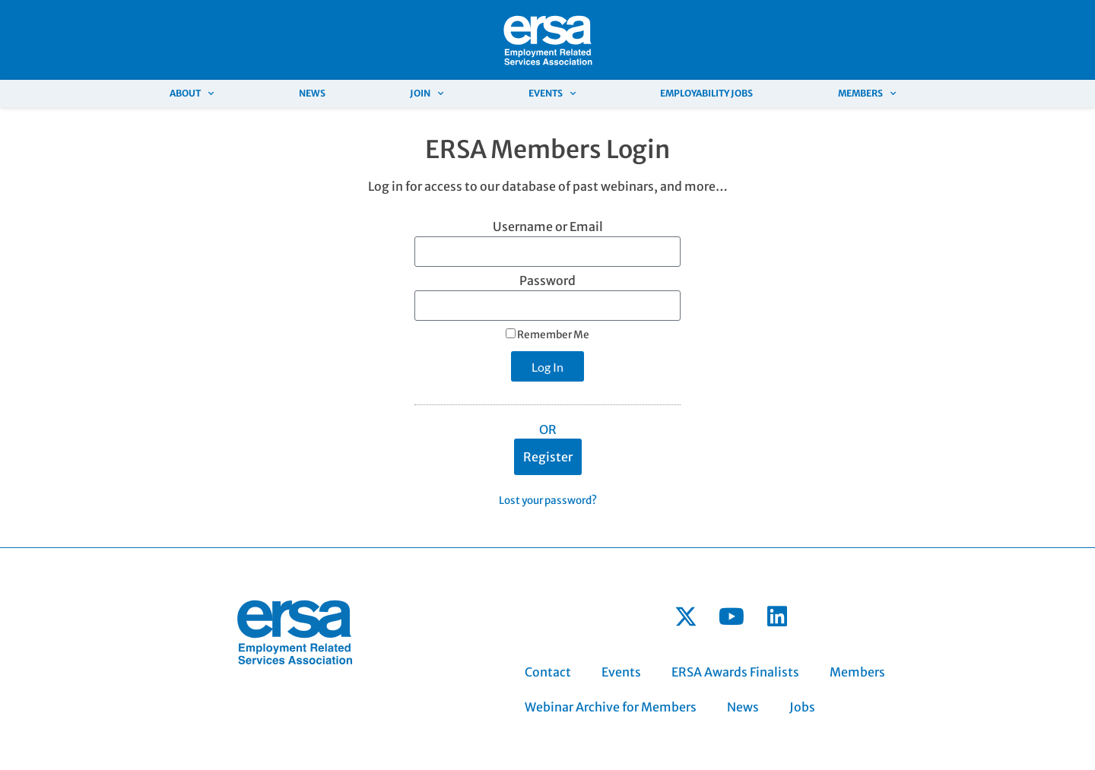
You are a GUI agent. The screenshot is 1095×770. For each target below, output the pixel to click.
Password (547, 281)
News (312, 93)
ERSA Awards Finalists (735, 672)
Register (548, 456)
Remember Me (547, 334)
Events (552, 93)
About (192, 93)
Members (867, 93)
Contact (548, 672)
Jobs (802, 707)
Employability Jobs (706, 93)
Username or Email (548, 227)
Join (426, 93)
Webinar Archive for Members (611, 707)
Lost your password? (548, 500)
